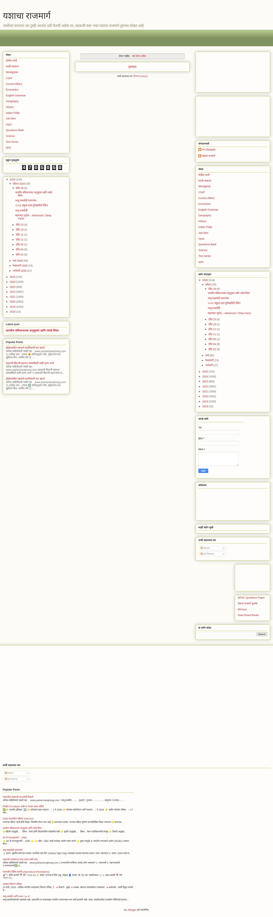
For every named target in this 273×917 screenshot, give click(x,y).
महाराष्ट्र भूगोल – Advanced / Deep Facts (229, 313)
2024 (13, 281)
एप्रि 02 (20, 254)
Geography (12, 101)
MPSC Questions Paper (251, 597)
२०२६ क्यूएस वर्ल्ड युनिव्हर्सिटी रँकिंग (31, 205)
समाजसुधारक (12, 72)
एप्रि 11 (20, 239)
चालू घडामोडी (21, 210)
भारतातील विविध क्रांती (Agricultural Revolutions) (26, 871)
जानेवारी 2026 (20, 270)
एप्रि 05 (20, 244)
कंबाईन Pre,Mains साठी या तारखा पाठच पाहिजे (23, 806)
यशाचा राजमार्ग (27, 16)
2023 (13, 286)
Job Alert (11, 118)
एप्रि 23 (20, 224)
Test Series (12, 141)
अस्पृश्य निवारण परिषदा (12, 884)
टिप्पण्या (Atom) (141, 76)
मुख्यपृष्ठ (132, 66)
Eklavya (242, 609)
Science (10, 136)
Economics (12, 89)
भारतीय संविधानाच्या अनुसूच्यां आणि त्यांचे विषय (32, 330)
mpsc (9, 124)
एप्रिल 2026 (19, 183)
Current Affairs (14, 83)
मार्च (207, 355)
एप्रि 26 (20, 188)
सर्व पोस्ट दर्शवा (139, 56)
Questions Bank (15, 130)
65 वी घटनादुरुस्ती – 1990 (15, 837)
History (10, 107)
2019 (13, 306)
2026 (13, 179)
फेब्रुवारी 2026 (20, 265)
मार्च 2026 (18, 260)
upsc (8, 147)
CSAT (9, 78)
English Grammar (16, 95)
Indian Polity (13, 112)
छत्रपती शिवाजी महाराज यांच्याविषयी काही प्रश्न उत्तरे (30, 363)
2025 (13, 276)
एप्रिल (208, 284)
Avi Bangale (208, 149)
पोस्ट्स (205, 548)
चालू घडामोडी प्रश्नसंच (25, 200)
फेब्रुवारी (209, 360)
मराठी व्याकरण (12, 66)
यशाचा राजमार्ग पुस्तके (247, 603)
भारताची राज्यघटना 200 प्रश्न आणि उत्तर (20, 859)
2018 (13, 311)
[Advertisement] (115, 38)
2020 (13, 301)
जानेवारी (209, 365)
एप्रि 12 (20, 234)
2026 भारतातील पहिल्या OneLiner (18, 818)
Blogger (132, 909)
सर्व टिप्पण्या (207, 554)
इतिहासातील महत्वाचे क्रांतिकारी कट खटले (25, 347)
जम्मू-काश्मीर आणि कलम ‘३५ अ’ (16, 896)
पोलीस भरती (11, 60)
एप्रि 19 (20, 229)
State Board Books (248, 615)
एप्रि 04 (20, 249)
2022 (13, 291)
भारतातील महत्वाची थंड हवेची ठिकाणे (18, 797)
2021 (13, 296)
